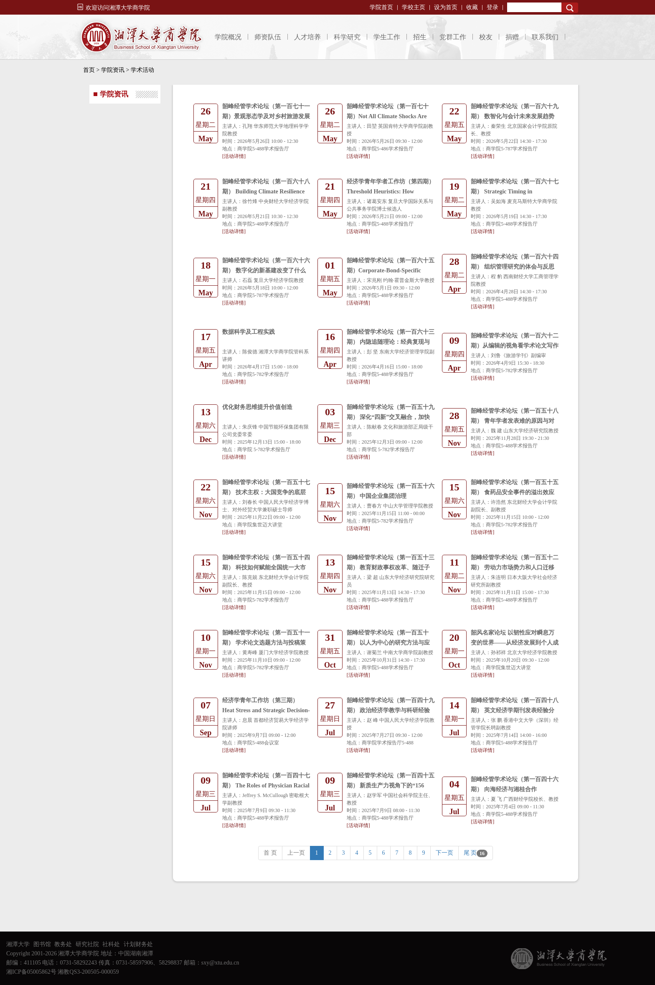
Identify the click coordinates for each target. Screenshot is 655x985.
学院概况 (228, 37)
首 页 (270, 853)
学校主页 (413, 7)
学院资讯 (112, 70)
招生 (420, 37)
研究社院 (87, 944)
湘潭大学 (18, 944)
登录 (492, 7)
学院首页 (381, 7)
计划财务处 (138, 944)
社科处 (111, 944)
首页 (89, 70)
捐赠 (512, 37)
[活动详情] (234, 156)
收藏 (472, 7)
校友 (486, 37)
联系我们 (545, 37)
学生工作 (386, 37)
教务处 (63, 944)
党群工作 (452, 37)
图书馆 (42, 944)
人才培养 (307, 37)
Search (569, 8)
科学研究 (347, 37)
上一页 (296, 853)
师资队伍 (267, 37)
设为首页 (445, 7)
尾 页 (476, 853)
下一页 (444, 853)
